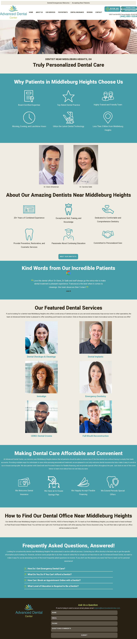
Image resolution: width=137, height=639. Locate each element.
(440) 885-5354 (128, 15)
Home (31, 11)
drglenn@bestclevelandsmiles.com (107, 566)
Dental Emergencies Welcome (58, 3)
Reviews (90, 11)
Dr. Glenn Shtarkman (51, 164)
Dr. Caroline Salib (85, 164)
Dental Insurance (77, 11)
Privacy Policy (42, 628)
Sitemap (34, 628)
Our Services (50, 11)
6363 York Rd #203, (123, 13)
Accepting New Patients (81, 3)
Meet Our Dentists (68, 254)
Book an (111, 8)
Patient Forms (128, 10)
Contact (98, 11)
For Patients (63, 11)
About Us (39, 11)
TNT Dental (39, 630)
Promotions (128, 7)
